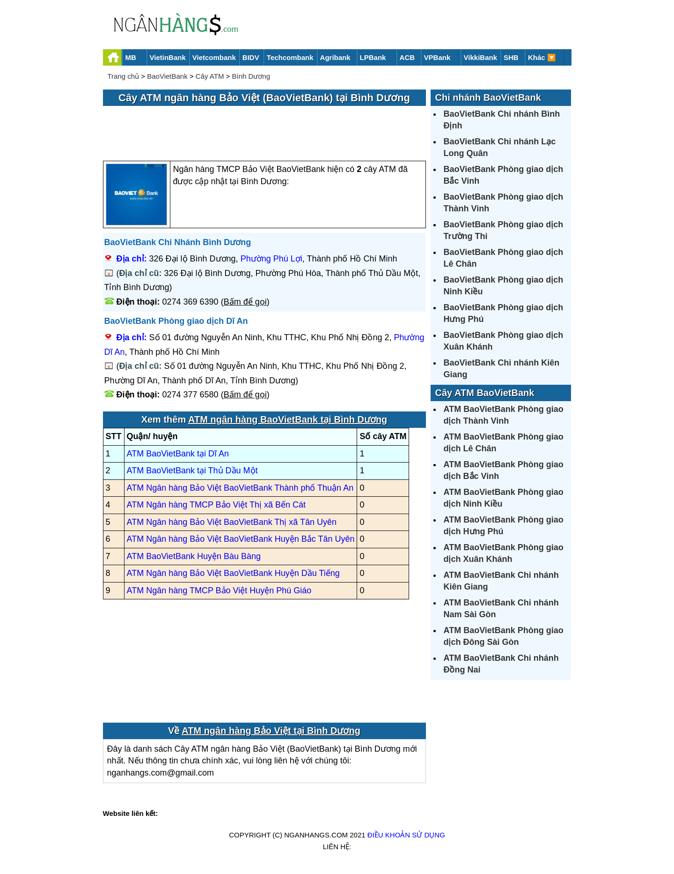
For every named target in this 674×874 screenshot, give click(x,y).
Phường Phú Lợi (271, 258)
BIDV (250, 57)
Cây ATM (210, 76)
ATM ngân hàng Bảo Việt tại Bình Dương (271, 730)
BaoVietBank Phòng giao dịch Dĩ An (176, 321)
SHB (511, 57)
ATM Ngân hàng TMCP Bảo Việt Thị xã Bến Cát (216, 504)
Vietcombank (214, 57)
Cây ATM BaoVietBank (485, 393)
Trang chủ (123, 76)
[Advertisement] (264, 134)
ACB (407, 57)
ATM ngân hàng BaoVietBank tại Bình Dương (287, 419)
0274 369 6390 (190, 301)
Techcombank (290, 57)
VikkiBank (480, 57)
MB (130, 57)
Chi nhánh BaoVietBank (488, 97)
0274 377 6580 (190, 394)
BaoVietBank (167, 76)
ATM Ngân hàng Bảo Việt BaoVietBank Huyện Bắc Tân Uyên (241, 539)
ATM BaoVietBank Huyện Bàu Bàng (194, 556)
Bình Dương (251, 76)
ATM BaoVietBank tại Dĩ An (178, 453)
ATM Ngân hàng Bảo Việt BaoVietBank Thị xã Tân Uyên (232, 522)
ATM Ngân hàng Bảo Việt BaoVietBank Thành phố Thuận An (240, 488)
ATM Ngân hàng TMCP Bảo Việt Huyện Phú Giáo (219, 590)
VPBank (437, 57)
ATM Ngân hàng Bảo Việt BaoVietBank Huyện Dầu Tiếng (233, 573)
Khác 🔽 (542, 57)
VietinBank (168, 57)
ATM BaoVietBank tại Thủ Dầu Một (192, 470)
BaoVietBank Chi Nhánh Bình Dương (177, 242)
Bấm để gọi (245, 301)
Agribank (335, 57)
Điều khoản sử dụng (406, 835)
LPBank (373, 57)
